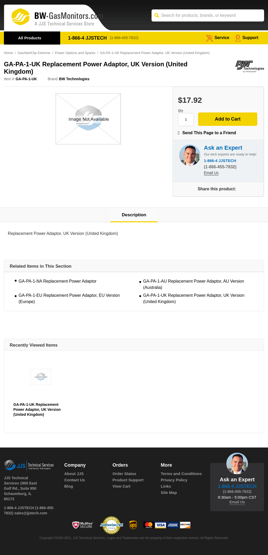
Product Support (128, 480)
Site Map (169, 492)
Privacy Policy (174, 480)
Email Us (211, 173)
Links (166, 486)
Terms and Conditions (181, 473)
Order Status (124, 473)
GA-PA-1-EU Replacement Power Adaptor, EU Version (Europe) (69, 298)
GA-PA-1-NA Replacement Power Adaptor (58, 281)
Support (246, 37)
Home (8, 53)
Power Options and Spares (75, 53)
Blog (68, 486)
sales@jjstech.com (30, 513)
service (217, 37)
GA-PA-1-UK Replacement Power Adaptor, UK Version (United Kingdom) (193, 298)
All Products (29, 38)
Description (134, 214)
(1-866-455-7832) (124, 38)
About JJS (74, 473)
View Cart (121, 486)
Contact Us (74, 480)
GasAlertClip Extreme (34, 53)
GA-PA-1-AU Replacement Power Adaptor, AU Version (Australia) (193, 284)
